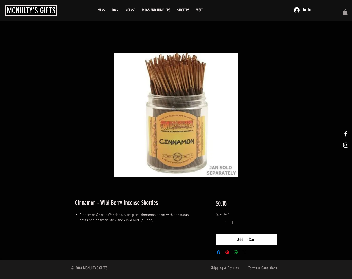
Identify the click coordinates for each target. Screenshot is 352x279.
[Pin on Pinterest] (227, 252)
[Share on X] (244, 252)
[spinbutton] (226, 223)
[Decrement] (219, 223)
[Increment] (233, 223)
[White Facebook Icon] (345, 134)
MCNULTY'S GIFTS (31, 10)
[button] (345, 12)
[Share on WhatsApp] (235, 252)
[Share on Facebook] (218, 252)
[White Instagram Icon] (345, 145)
